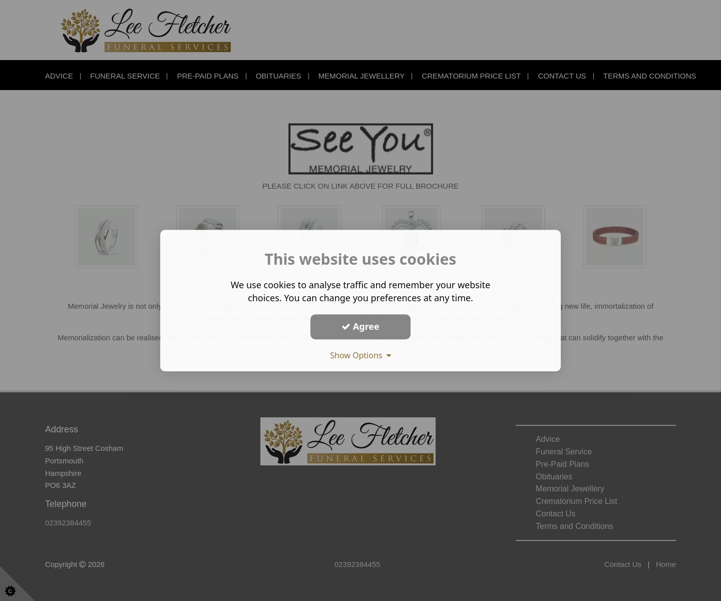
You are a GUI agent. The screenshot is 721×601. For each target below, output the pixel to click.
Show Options (360, 355)
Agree (360, 326)
